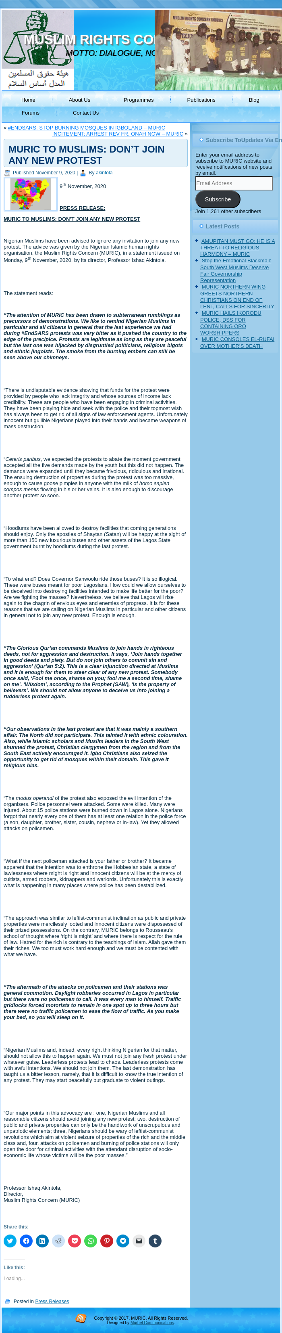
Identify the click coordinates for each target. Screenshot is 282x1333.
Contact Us (86, 113)
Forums (30, 113)
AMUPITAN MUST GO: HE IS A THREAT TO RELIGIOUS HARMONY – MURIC (237, 247)
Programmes (138, 100)
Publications (201, 100)
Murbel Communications (152, 1322)
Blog (254, 100)
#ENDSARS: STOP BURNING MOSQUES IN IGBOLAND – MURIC (86, 128)
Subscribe (218, 199)
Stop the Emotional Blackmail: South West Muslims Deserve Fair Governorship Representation (235, 270)
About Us (79, 100)
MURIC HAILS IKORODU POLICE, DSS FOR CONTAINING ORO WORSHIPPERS (230, 323)
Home (28, 100)
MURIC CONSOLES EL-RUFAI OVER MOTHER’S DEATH (237, 342)
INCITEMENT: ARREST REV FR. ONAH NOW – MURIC (118, 134)
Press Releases (52, 1301)
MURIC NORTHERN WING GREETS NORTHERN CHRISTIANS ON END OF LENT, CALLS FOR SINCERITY (237, 297)
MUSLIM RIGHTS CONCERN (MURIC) (140, 39)
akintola (104, 173)
